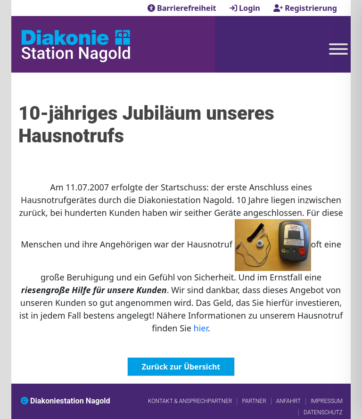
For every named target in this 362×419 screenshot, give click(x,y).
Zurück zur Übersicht (181, 366)
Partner (254, 401)
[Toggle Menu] (338, 49)
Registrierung (305, 8)
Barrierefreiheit (183, 8)
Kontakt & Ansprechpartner (190, 401)
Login (246, 8)
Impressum (327, 401)
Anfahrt (288, 401)
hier (201, 328)
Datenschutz (323, 412)
